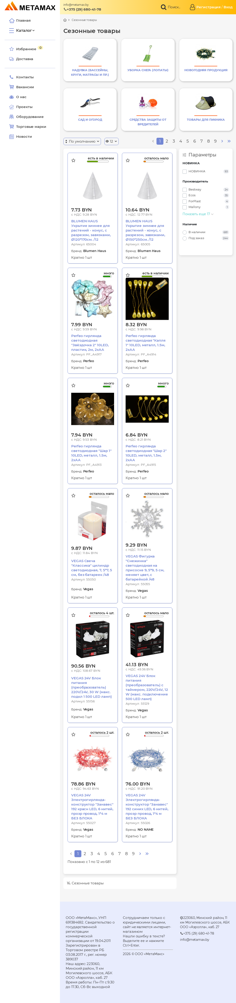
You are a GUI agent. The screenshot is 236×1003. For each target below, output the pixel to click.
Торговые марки (27, 126)
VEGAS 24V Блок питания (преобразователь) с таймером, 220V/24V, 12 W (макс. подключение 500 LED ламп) (147, 687)
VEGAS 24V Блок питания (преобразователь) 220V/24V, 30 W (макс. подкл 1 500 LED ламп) (91, 687)
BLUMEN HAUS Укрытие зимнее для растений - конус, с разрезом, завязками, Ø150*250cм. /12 (145, 230)
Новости (20, 136)
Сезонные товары (84, 20)
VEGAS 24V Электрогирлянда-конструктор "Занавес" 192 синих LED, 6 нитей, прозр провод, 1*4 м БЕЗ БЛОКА (147, 806)
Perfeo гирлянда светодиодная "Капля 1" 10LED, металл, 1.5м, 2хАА (145, 343)
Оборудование (30, 116)
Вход (228, 7)
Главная (19, 20)
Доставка (21, 59)
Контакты (21, 77)
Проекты (24, 107)
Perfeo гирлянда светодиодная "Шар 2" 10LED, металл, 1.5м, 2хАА (146, 453)
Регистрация (208, 7)
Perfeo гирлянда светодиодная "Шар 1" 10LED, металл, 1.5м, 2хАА (91, 453)
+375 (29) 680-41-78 (82, 9)
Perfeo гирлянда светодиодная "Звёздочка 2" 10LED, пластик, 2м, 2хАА (90, 343)
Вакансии (21, 87)
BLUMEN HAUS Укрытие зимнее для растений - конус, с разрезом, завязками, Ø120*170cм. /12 (91, 230)
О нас (18, 97)
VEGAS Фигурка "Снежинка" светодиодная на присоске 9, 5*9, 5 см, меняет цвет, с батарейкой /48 (145, 567)
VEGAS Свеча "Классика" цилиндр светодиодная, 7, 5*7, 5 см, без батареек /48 (91, 568)
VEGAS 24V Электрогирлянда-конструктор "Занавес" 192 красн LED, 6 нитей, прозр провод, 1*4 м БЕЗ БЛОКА (92, 806)
